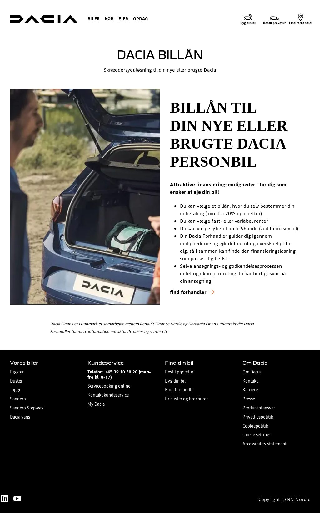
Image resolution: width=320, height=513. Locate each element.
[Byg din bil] (248, 19)
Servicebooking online (109, 386)
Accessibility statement (264, 444)
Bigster (17, 372)
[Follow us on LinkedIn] (4, 498)
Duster (16, 381)
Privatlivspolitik (257, 417)
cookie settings (256, 435)
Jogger (16, 390)
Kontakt (250, 381)
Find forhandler (180, 390)
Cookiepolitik (255, 426)
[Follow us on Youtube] (17, 498)
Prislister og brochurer (186, 399)
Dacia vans (20, 417)
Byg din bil (175, 381)
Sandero (18, 399)
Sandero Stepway (26, 408)
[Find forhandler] (301, 19)
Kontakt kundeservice (108, 395)
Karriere (250, 390)
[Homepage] (44, 19)
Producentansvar (258, 408)
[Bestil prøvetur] (274, 19)
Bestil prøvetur (179, 372)
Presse (248, 399)
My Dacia (96, 404)
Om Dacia (251, 372)
